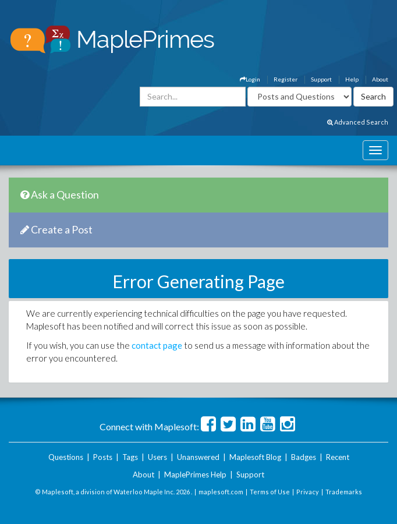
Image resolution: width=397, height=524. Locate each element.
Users (157, 457)
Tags (130, 457)
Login (250, 79)
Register (285, 79)
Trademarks (343, 491)
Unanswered (198, 457)
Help (352, 79)
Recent (337, 457)
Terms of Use (270, 491)
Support (321, 79)
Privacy (307, 491)
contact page (157, 345)
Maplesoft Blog (255, 457)
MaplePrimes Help (195, 474)
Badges (303, 457)
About (380, 79)
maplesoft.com (220, 491)
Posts (102, 457)
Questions (65, 457)
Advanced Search (357, 122)
